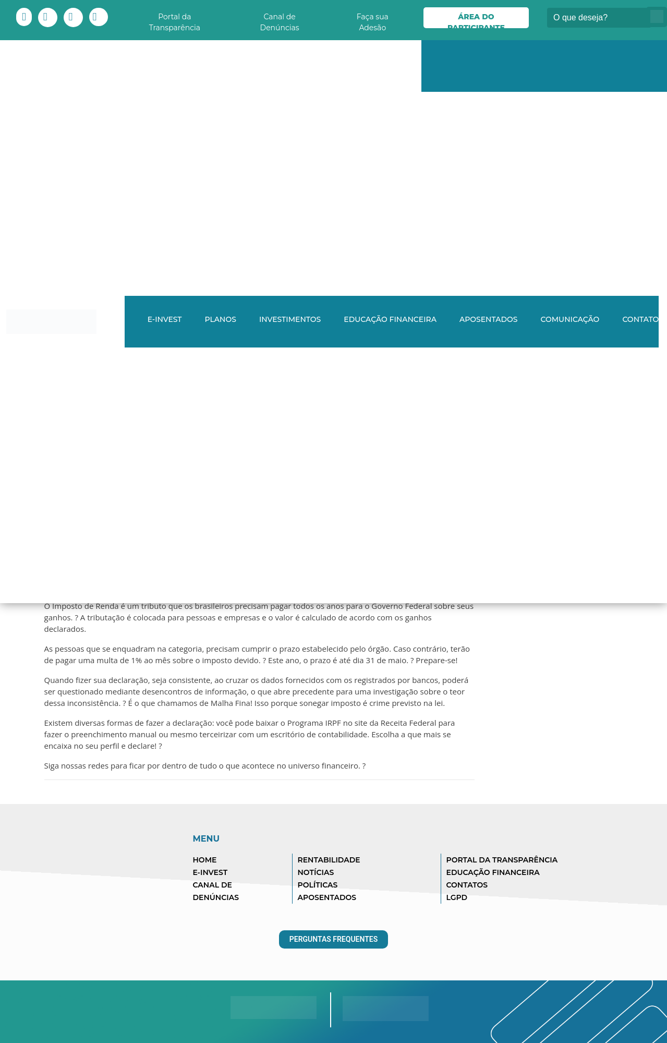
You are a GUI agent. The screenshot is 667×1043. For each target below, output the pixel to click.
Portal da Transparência (174, 20)
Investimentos (290, 319)
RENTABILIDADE (329, 860)
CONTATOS (467, 885)
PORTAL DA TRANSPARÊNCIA (502, 860)
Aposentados (488, 319)
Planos (220, 319)
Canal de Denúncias (279, 20)
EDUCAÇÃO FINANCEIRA (493, 872)
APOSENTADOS (327, 897)
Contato (640, 319)
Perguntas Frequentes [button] (333, 939)
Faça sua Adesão (373, 20)
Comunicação (569, 319)
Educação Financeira (390, 319)
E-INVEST (165, 319)
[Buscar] (599, 18)
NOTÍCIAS (316, 872)
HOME (205, 860)
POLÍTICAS (318, 885)
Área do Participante (476, 20)
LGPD (457, 897)
